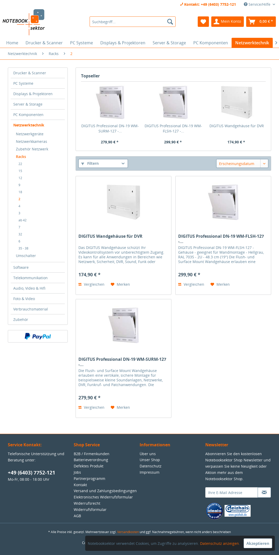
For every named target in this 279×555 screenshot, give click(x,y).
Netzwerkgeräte (30, 133)
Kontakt (80, 484)
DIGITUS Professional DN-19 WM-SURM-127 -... (110, 128)
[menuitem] (133, 21)
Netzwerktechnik (28, 125)
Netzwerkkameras (31, 141)
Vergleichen (91, 284)
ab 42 (22, 220)
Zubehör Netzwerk (32, 149)
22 (20, 164)
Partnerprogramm (89, 478)
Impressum (149, 472)
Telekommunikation (30, 277)
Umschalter (26, 255)
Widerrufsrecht (87, 503)
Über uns (148, 453)
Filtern (90, 163)
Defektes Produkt (88, 465)
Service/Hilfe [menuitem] (257, 4)
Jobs (77, 472)
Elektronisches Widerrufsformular (103, 497)
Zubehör (20, 319)
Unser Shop (150, 459)
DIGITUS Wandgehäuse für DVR (236, 125)
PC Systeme (23, 83)
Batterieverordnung (91, 459)
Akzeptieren (257, 543)
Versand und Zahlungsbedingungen (105, 490)
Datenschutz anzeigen (219, 543)
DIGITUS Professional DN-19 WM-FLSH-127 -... (173, 128)
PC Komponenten (28, 114)
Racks (21, 156)
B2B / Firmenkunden (91, 453)
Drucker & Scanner (29, 72)
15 (20, 171)
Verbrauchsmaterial (30, 309)
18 (20, 192)
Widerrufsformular (90, 509)
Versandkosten (128, 532)
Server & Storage (27, 104)
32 (20, 234)
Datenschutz (151, 465)
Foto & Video (24, 298)
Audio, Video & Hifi (29, 288)
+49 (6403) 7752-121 (31, 472)
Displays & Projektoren (33, 93)
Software (21, 267)
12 (20, 178)
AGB (77, 515)
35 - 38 (23, 248)
